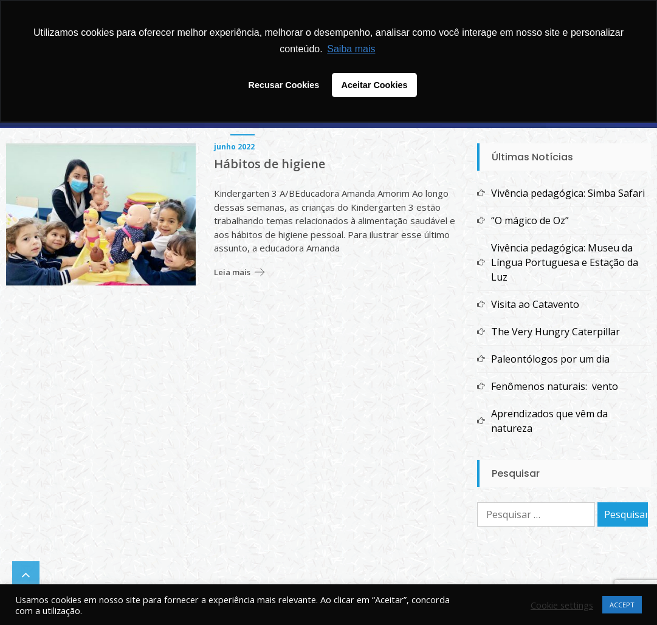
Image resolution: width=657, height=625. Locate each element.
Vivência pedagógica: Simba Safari (568, 193)
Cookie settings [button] (562, 604)
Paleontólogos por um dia (550, 359)
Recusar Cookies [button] (284, 85)
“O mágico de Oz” (530, 220)
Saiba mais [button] (351, 49)
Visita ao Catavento (535, 304)
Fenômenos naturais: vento (554, 386)
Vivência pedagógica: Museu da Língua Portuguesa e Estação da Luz (564, 262)
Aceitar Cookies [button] (375, 85)
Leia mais (232, 272)
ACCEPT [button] (622, 604)
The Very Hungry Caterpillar (555, 331)
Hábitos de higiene (269, 164)
